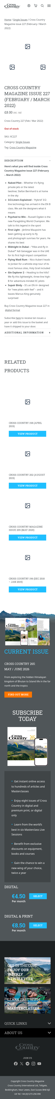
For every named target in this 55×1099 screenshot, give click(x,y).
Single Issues (20, 19)
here (18, 318)
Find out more (18, 694)
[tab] (27, 243)
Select (38, 896)
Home (7, 19)
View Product (28, 433)
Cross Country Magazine (23, 147)
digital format (12, 310)
